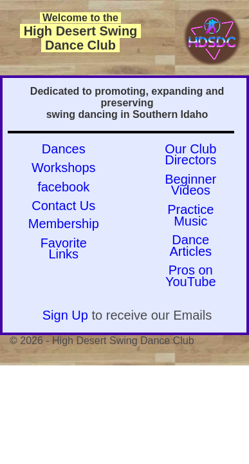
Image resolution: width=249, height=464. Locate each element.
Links (63, 254)
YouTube (190, 282)
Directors (190, 160)
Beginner (190, 179)
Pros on (191, 270)
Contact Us (63, 205)
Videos (190, 190)
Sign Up (65, 315)
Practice (190, 209)
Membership (63, 224)
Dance (190, 240)
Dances (64, 149)
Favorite (64, 243)
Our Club (190, 149)
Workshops (64, 167)
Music (190, 221)
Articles (190, 251)
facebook (63, 187)
